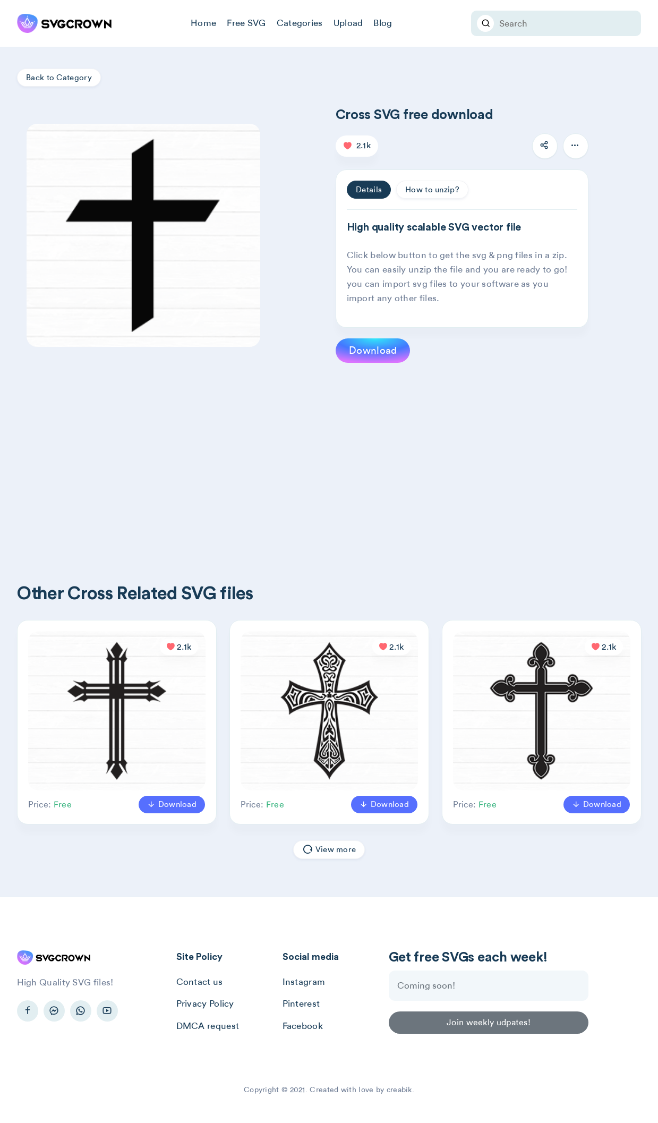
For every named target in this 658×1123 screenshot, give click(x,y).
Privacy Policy (205, 1003)
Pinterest (301, 1003)
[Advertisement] (335, 455)
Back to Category (59, 77)
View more (329, 850)
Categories (300, 23)
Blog (382, 23)
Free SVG (246, 23)
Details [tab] (369, 189)
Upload (348, 23)
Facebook (303, 1025)
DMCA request (208, 1025)
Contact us (199, 981)
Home (203, 23)
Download (373, 350)
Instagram (304, 981)
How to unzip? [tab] (432, 189)
